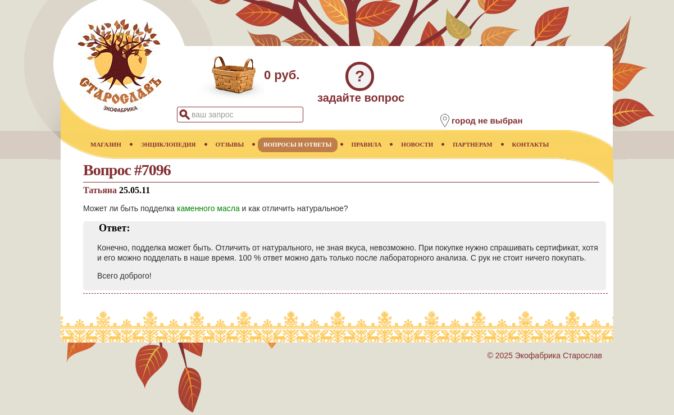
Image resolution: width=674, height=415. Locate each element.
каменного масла (208, 208)
